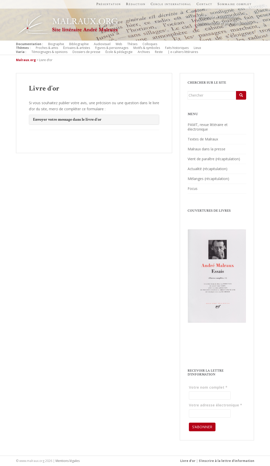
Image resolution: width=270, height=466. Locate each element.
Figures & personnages (111, 48)
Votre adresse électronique (215, 405)
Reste (159, 52)
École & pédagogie (119, 52)
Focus (192, 188)
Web (119, 44)
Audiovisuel (102, 44)
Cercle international (171, 4)
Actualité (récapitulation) (207, 168)
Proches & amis (47, 48)
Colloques (149, 44)
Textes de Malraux (203, 139)
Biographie (56, 44)
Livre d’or (187, 461)
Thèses (132, 44)
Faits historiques (177, 48)
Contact (204, 4)
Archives (144, 52)
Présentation (108, 4)
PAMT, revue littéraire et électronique (208, 127)
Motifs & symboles (146, 48)
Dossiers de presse (86, 52)
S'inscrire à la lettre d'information (226, 461)
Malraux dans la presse (206, 149)
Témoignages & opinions (49, 52)
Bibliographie (79, 44)
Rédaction (136, 4)
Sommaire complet (235, 4)
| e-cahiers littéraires (183, 52)
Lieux (197, 48)
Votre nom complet (208, 387)
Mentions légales (68, 461)
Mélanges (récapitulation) (208, 178)
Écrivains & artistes (76, 48)
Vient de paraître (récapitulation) (214, 158)
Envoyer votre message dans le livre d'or (67, 119)
